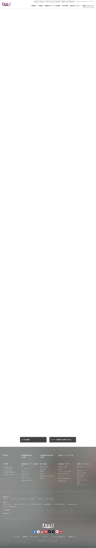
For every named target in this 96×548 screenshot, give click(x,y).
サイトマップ (17, 536)
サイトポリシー (45, 536)
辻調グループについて (83, 464)
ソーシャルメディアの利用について (58, 536)
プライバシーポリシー (34, 536)
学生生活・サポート (64, 464)
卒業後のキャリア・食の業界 (29, 465)
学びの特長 (43, 464)
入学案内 (5, 464)
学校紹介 (5, 455)
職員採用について (72, 536)
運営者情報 (25, 536)
